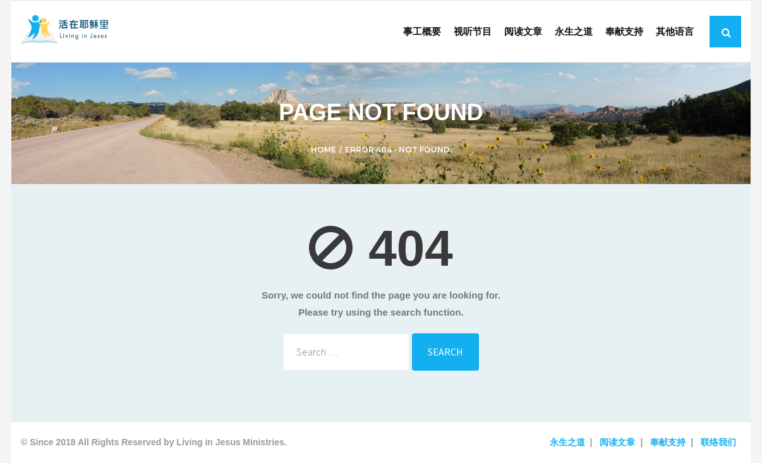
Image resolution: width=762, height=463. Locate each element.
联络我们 (718, 442)
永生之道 (567, 442)
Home (323, 149)
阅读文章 (617, 442)
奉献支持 (668, 442)
